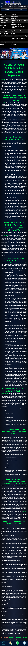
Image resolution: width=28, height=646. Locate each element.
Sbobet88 (3, 79)
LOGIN (20, 9)
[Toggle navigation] (2, 3)
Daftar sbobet (4, 393)
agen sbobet (9, 262)
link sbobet (6, 235)
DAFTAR (7, 9)
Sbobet (3, 102)
